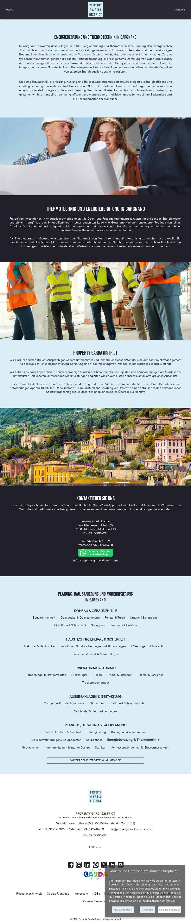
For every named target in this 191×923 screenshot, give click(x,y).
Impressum (81, 894)
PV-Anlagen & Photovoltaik (149, 646)
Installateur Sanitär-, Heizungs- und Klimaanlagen (93, 646)
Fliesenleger (79, 675)
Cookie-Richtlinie (170, 892)
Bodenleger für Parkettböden (47, 675)
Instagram (79, 865)
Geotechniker (31, 747)
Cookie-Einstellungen (97, 901)
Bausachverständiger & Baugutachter (56, 740)
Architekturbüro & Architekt (63, 732)
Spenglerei (98, 625)
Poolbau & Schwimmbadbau (128, 703)
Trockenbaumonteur (95, 683)
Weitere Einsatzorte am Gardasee (95, 760)
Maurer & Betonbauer (144, 618)
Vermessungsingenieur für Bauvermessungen (140, 747)
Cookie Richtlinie (58, 894)
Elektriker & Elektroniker (39, 646)
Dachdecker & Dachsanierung (80, 618)
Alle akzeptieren (123, 909)
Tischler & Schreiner (150, 675)
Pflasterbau (97, 703)
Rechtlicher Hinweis (29, 894)
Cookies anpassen (169, 909)
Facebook (70, 865)
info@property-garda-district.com (95, 560)
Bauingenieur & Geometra (128, 732)
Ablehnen (147, 909)
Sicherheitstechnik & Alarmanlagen (96, 654)
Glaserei (97, 675)
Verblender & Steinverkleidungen (95, 711)
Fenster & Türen (115, 618)
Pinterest (96, 865)
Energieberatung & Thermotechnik (133, 740)
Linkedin (87, 865)
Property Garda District (95, 10)
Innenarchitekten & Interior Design (67, 747)
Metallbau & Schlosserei (70, 625)
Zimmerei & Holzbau (124, 625)
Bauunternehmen (44, 618)
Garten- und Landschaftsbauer (64, 703)
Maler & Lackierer (120, 675)
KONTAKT (179, 9)
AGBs (96, 894)
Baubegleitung (96, 732)
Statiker (100, 747)
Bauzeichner (94, 740)
